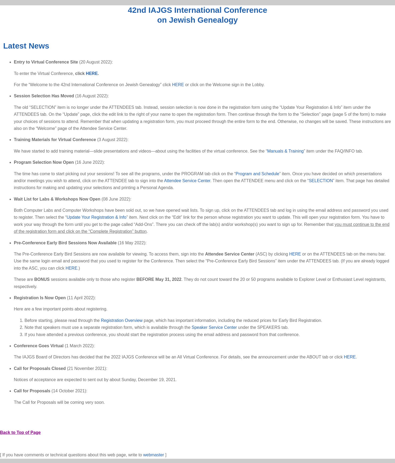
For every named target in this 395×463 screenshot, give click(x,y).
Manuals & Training (285, 151)
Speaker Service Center (214, 327)
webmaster (153, 455)
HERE (92, 73)
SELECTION (321, 180)
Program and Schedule (257, 173)
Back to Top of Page (20, 432)
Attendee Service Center (187, 180)
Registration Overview (122, 320)
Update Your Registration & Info (96, 217)
